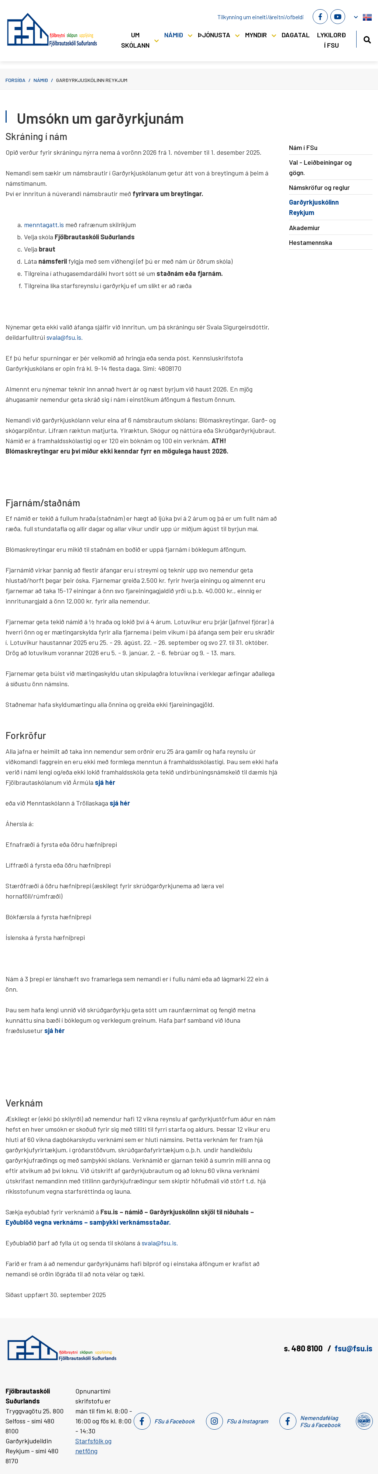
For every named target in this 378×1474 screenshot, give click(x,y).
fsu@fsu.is (353, 1348)
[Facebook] (320, 16)
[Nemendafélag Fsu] (364, 1421)
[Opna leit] (367, 38)
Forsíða (15, 80)
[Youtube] (337, 16)
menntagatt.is (44, 224)
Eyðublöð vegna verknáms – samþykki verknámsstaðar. (88, 1222)
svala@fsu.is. (65, 337)
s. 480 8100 (304, 1348)
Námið (41, 80)
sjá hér (120, 803)
